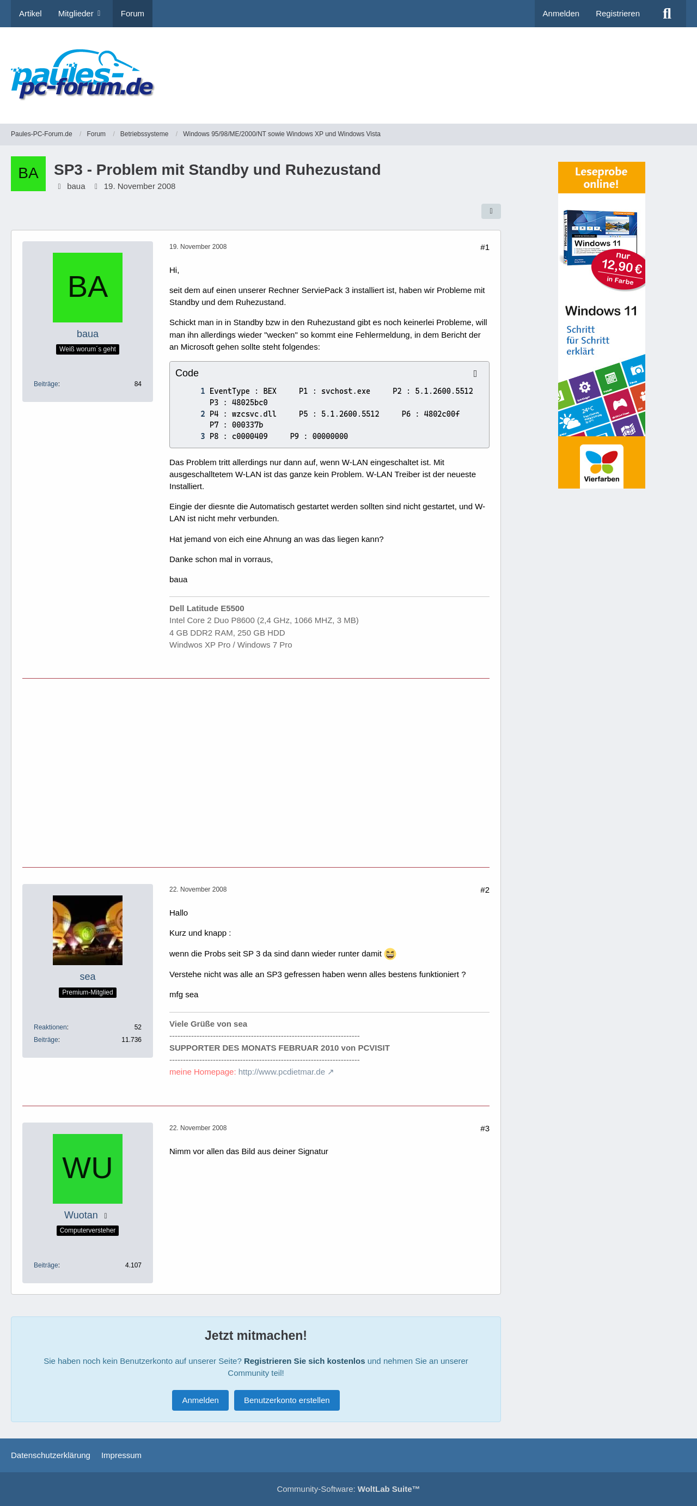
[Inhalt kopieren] (475, 373)
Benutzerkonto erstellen (287, 1400)
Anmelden (561, 13)
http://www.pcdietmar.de (282, 1071)
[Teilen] (491, 211)
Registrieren (618, 13)
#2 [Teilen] (485, 889)
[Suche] (667, 13)
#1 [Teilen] (485, 247)
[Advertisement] (488, 68)
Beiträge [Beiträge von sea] (46, 1040)
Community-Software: (348, 1488)
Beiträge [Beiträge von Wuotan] (46, 1265)
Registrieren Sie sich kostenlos (304, 1360)
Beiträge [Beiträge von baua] (46, 384)
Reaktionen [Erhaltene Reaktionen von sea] (50, 1027)
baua (76, 186)
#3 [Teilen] (485, 1128)
